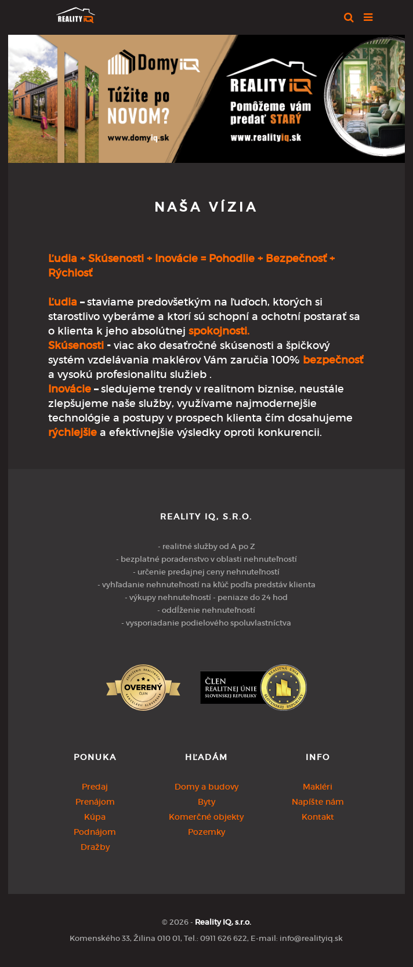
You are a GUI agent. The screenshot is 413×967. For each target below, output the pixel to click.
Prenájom (95, 802)
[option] (206, 96)
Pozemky (206, 832)
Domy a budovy (206, 786)
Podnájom (95, 832)
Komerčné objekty (206, 817)
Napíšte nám (318, 802)
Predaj (95, 786)
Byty (206, 802)
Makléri (317, 786)
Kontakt (318, 817)
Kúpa (95, 817)
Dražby (95, 847)
